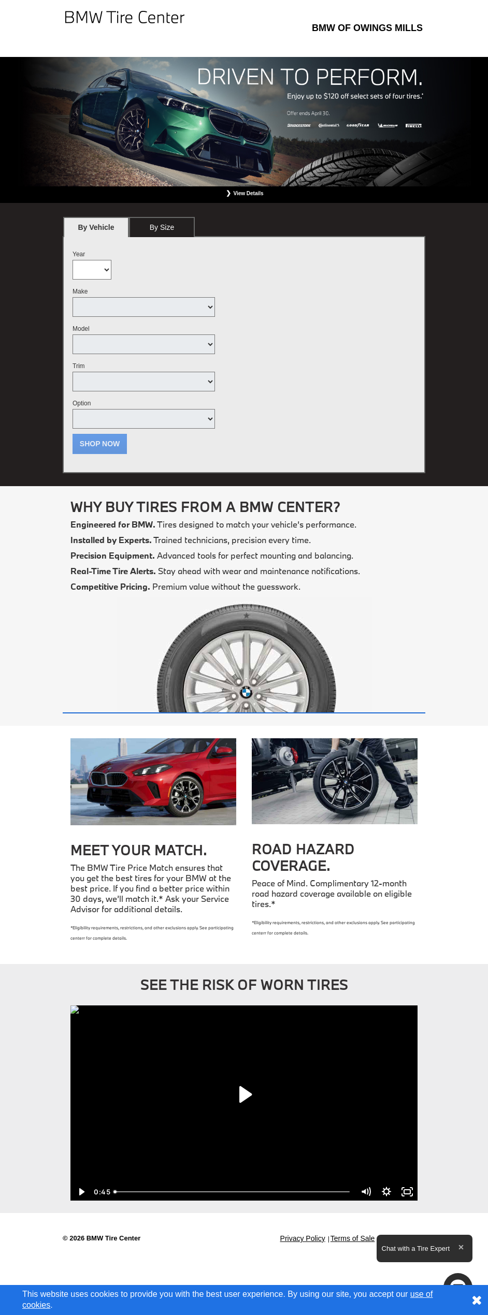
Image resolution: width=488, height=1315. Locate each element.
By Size (162, 227)
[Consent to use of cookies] (476, 1300)
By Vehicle (96, 230)
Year (79, 254)
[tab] (96, 227)
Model (81, 328)
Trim (79, 366)
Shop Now (100, 444)
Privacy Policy (302, 1238)
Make (80, 291)
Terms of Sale (353, 1238)
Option (82, 403)
